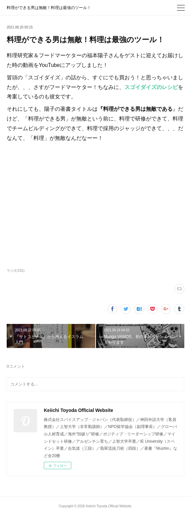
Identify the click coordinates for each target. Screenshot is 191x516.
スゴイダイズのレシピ (151, 87)
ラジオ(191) (15, 270)
